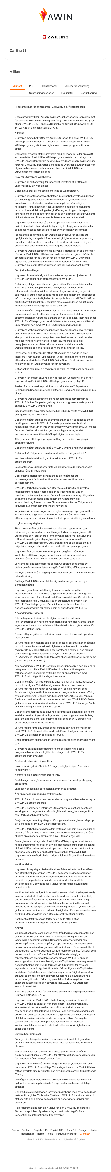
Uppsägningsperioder (41, 92)
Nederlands (27, 1133)
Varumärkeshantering (77, 86)
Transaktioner (49, 86)
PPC (31, 86)
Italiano (95, 1130)
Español (71, 1130)
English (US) (57, 1130)
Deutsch (26, 1130)
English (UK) (41, 1130)
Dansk (15, 1130)
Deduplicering (89, 92)
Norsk (40, 1133)
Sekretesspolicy (37, 1168)
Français (83, 1130)
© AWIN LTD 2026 (69, 1168)
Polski (50, 1133)
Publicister (67, 92)
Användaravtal (52, 1168)
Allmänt (17, 86)
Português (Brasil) (66, 1133)
